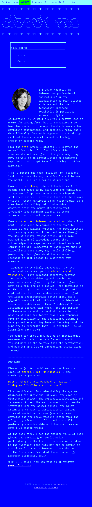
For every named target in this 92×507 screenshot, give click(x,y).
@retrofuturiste (19, 472)
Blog (66, 2)
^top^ (74, 2)
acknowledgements (46, 494)
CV (59, 2)
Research (37, 2)
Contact (23, 67)
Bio (19, 62)
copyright (60, 491)
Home (16, 2)
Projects (51, 2)
